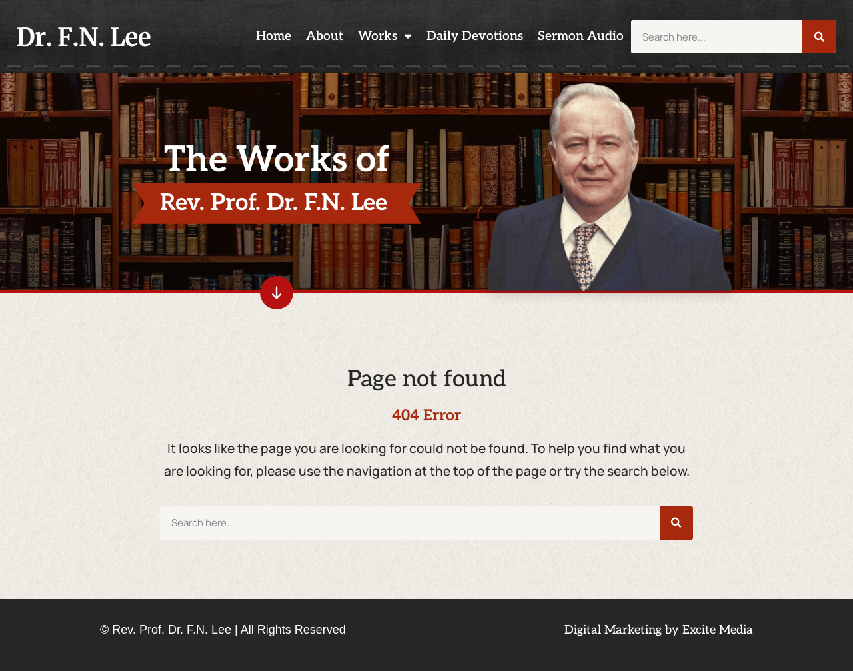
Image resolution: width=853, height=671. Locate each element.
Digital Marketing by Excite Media (658, 630)
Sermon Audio (581, 36)
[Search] (819, 36)
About (324, 36)
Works (385, 36)
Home (273, 36)
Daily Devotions (474, 36)
